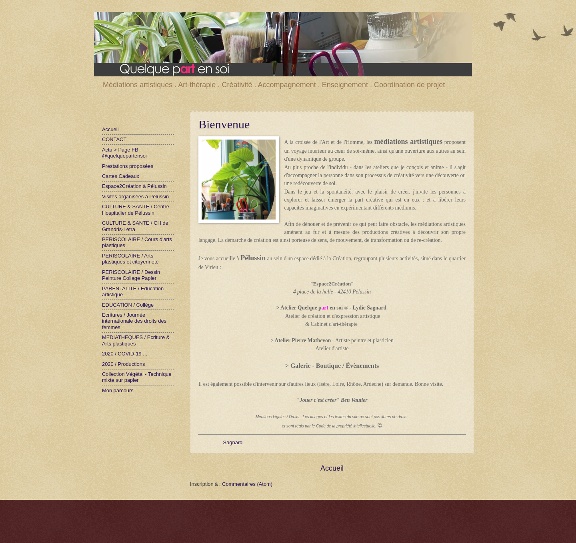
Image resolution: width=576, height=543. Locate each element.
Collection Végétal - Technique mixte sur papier (137, 377)
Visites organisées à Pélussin (135, 197)
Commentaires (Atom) (247, 484)
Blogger (320, 527)
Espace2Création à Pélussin (134, 186)
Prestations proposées (127, 166)
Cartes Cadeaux (120, 176)
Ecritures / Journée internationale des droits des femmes (134, 321)
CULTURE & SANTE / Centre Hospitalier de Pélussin (135, 210)
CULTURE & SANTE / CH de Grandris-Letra (135, 226)
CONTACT (114, 139)
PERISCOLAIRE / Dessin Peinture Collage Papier (131, 275)
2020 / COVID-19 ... (124, 354)
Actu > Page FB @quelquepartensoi (124, 153)
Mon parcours (118, 390)
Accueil (332, 468)
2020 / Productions (123, 364)
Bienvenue (224, 124)
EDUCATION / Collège (128, 305)
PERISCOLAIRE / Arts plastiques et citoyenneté (130, 259)
